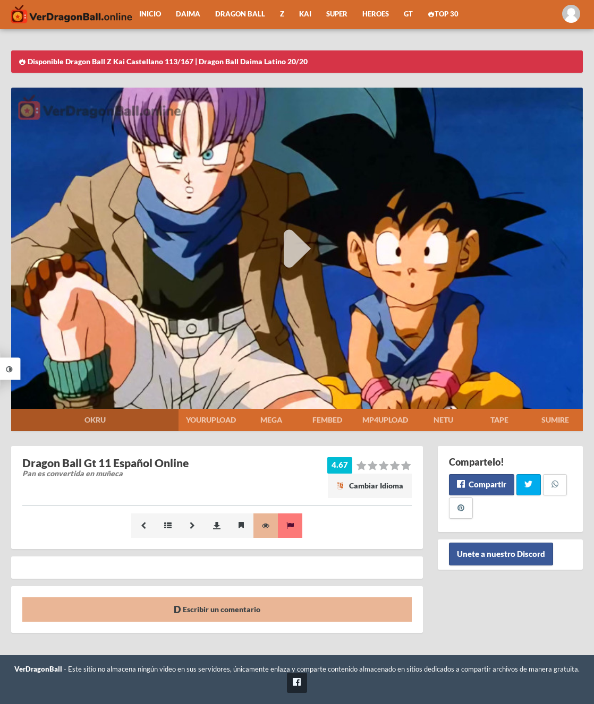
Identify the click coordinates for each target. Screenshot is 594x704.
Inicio (150, 14)
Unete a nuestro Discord (501, 554)
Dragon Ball (240, 14)
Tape (499, 419)
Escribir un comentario (217, 609)
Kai (305, 14)
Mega (271, 419)
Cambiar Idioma (369, 485)
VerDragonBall (38, 669)
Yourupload (211, 419)
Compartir (481, 484)
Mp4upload (385, 419)
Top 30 (443, 14)
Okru (95, 419)
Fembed (327, 419)
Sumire (555, 419)
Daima (188, 14)
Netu (443, 419)
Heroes (375, 14)
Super (336, 14)
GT (408, 14)
